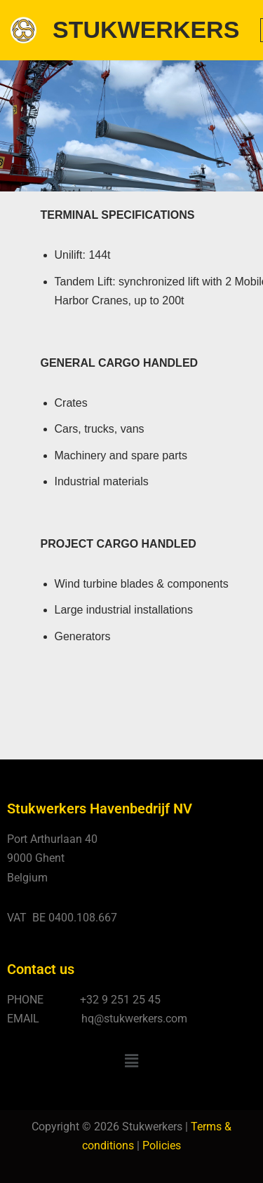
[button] (131, 1061)
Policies (161, 1145)
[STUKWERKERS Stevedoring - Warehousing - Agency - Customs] (125, 30)
